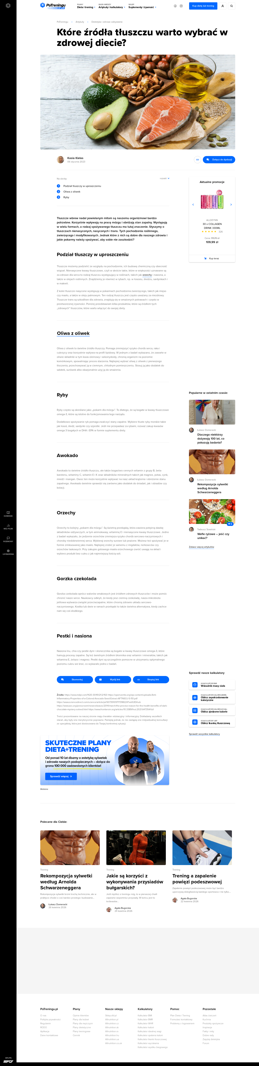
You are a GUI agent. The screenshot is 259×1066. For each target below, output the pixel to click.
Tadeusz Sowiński (206, 529)
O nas (43, 1015)
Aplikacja (44, 1031)
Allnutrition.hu (112, 1035)
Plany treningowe (81, 1031)
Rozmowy (8, 541)
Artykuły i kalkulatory (111, 6)
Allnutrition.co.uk (113, 1043)
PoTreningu (62, 21)
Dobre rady (208, 1035)
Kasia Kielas (75, 158)
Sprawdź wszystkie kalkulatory (204, 734)
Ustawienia (8, 554)
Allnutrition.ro (111, 1031)
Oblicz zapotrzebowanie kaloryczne (216, 698)
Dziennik (8, 516)
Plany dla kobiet (81, 1019)
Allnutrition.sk (112, 1027)
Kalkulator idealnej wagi (149, 1031)
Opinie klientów (81, 1015)
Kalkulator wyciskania (148, 1043)
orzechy (147, 275)
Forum (206, 1043)
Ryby (66, 197)
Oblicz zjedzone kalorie (216, 710)
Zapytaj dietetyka (211, 1039)
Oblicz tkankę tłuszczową (216, 722)
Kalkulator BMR (145, 1019)
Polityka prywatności (50, 1019)
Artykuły (80, 21)
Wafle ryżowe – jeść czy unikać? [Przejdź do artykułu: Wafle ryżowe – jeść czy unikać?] (213, 536)
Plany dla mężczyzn (83, 1023)
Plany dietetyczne (82, 1027)
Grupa (8, 1058)
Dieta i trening (85, 6)
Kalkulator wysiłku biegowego (153, 1047)
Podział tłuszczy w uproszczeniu (82, 186)
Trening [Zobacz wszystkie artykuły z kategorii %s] (44, 869)
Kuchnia (207, 1019)
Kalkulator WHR (145, 1023)
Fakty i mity (208, 1031)
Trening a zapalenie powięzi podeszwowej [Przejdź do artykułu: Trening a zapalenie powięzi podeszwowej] (197, 879)
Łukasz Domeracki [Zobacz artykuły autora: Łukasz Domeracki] (58, 904)
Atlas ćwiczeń (209, 1015)
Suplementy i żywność (141, 6)
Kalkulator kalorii (146, 1027)
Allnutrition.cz (112, 1023)
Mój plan (8, 529)
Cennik (76, 1035)
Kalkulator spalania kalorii (150, 1035)
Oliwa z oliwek (71, 191)
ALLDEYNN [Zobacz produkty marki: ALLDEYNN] (212, 220)
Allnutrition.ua (112, 1039)
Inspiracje (207, 1027)
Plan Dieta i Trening (180, 1015)
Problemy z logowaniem (182, 1023)
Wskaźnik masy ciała (216, 685)
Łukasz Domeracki (206, 430)
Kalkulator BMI (145, 1015)
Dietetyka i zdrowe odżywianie (107, 21)
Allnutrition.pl (111, 1019)
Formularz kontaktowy (181, 1019)
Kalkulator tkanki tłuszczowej (152, 1039)
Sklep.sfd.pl (111, 1015)
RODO (43, 1027)
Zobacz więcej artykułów (201, 547)
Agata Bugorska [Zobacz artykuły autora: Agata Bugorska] (123, 908)
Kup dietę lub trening (203, 5)
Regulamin (45, 1023)
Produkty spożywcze (213, 1023)
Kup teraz (214, 258)
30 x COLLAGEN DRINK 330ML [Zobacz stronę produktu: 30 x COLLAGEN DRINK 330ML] (212, 226)
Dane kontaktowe (49, 1035)
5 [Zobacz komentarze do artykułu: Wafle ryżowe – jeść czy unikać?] (231, 524)
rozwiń (163, 178)
